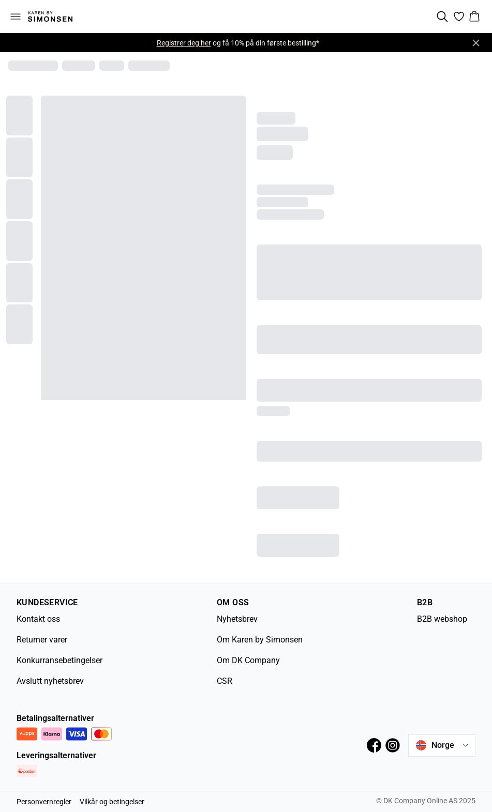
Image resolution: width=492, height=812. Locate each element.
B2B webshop (442, 619)
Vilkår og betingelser (112, 802)
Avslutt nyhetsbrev (50, 681)
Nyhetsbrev (237, 619)
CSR (224, 681)
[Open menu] (15, 16)
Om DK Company (248, 660)
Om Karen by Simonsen (260, 640)
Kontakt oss (38, 619)
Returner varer (42, 640)
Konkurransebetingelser (59, 660)
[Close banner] (476, 43)
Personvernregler (44, 802)
